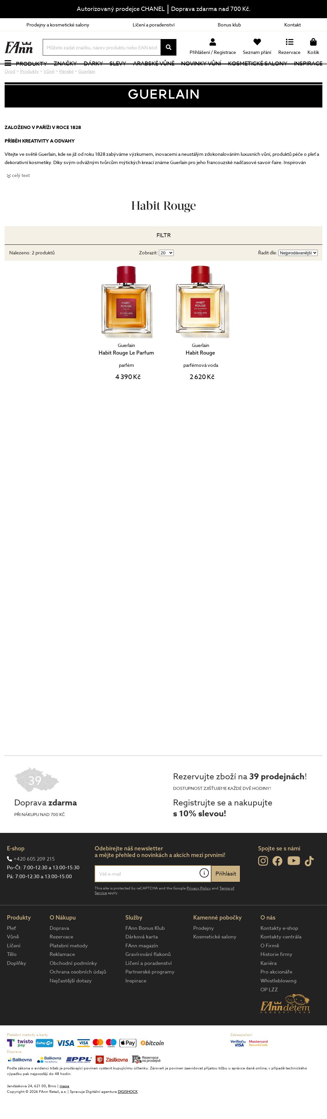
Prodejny (203, 949)
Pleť (11, 949)
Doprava (59, 949)
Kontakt (292, 25)
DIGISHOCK (128, 1113)
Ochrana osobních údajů (78, 993)
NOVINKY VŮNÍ (206, 74)
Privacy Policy (199, 909)
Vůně (13, 958)
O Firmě (269, 966)
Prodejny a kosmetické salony (57, 25)
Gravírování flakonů (148, 975)
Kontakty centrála (281, 958)
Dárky (94, 74)
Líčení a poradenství (153, 25)
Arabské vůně (159, 74)
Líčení (14, 966)
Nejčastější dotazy (71, 1002)
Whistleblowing (278, 1002)
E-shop (15, 869)
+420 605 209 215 (34, 879)
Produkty (28, 75)
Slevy (122, 74)
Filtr (164, 256)
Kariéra (268, 984)
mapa (64, 1107)
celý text (21, 196)
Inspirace (310, 74)
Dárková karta (141, 958)
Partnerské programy (149, 993)
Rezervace (61, 958)
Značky (63, 74)
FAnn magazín (141, 966)
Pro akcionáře (276, 993)
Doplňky (16, 984)
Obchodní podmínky (73, 984)
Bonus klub (229, 25)
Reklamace (62, 975)
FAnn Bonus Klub (145, 949)
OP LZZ (269, 1010)
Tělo (12, 975)
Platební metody (69, 966)
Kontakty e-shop (279, 949)
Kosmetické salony (260, 74)
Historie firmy (276, 975)
